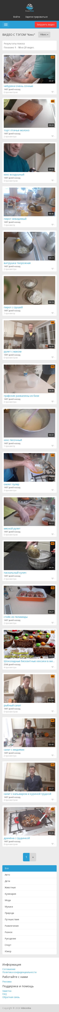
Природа (9, 913)
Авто (7, 874)
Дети (7, 881)
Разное (8, 932)
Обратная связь (11, 997)
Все (7, 868)
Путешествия (12, 919)
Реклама (6, 981)
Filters (44, 34)
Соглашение (8, 969)
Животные (10, 887)
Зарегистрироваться (36, 16)
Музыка (9, 906)
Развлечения (12, 925)
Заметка (6, 990)
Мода (8, 900)
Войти (16, 16)
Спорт (8, 944)
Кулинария (10, 893)
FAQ (4, 994)
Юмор (8, 951)
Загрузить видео (46, 24)
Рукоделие (10, 938)
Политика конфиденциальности (19, 972)
